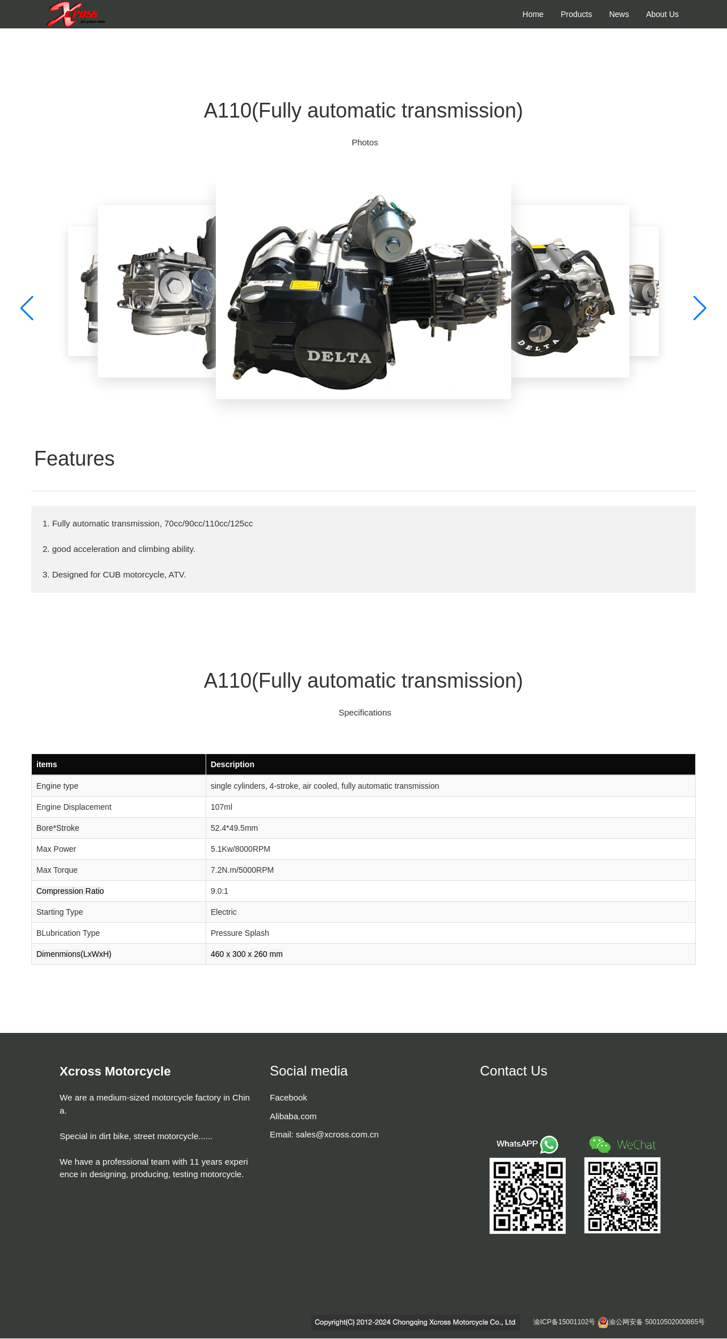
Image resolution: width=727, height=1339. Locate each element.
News (619, 14)
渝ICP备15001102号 (564, 1322)
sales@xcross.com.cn (337, 1134)
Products (576, 14)
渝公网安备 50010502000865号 (657, 1322)
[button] (27, 308)
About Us (662, 14)
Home (533, 14)
